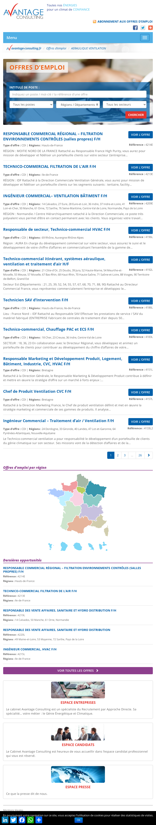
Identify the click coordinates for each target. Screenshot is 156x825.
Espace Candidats (78, 744)
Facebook (135, 27)
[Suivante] (148, 455)
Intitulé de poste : (24, 87)
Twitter (143, 27)
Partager (150, 27)
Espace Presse (78, 787)
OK (78, 820)
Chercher (136, 115)
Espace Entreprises (78, 702)
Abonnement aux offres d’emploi (125, 21)
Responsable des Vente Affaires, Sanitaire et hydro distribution (56, 630)
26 (140, 455)
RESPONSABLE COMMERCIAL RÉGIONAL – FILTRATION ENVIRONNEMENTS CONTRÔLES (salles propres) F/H (72, 570)
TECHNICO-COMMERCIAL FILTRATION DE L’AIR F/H (40, 591)
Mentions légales (13, 810)
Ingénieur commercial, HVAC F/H (30, 649)
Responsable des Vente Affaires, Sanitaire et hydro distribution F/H (59, 610)
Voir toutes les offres (77, 671)
